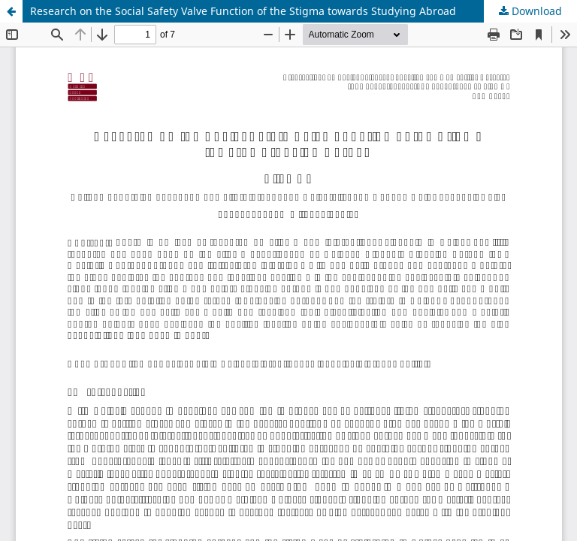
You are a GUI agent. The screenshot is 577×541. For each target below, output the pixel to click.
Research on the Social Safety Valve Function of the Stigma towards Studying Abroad (243, 11)
